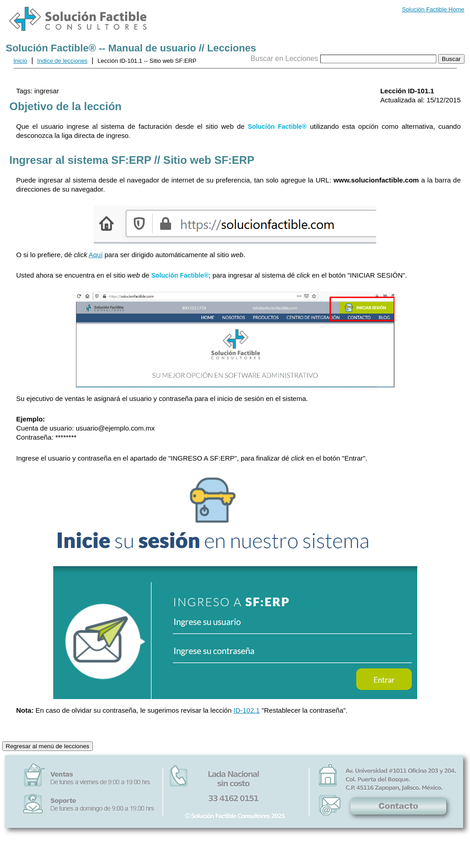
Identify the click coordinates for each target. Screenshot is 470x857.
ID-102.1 (246, 710)
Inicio (20, 60)
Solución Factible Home (433, 9)
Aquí (96, 255)
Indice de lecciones (62, 60)
